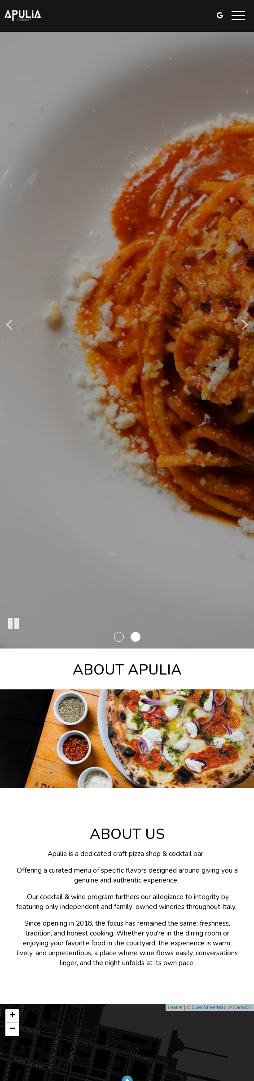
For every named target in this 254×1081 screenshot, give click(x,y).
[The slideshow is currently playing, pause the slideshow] (13, 624)
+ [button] (12, 1016)
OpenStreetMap (209, 1007)
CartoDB (242, 1007)
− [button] (12, 1029)
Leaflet (175, 1007)
